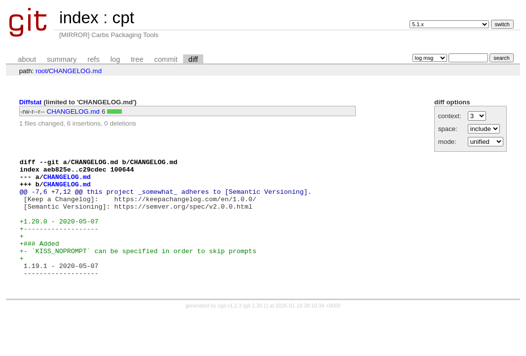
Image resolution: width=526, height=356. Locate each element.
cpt (123, 17)
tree (137, 59)
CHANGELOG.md (75, 71)
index (79, 17)
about (27, 59)
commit (166, 59)
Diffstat (30, 102)
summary (61, 59)
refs (93, 59)
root (41, 71)
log (115, 59)
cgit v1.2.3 (230, 331)
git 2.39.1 (255, 331)
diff (193, 59)
